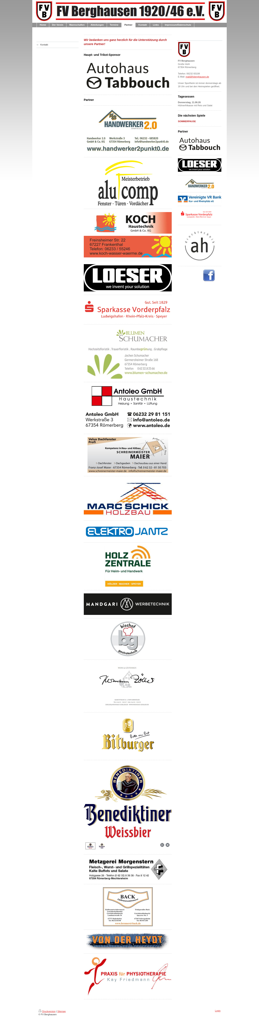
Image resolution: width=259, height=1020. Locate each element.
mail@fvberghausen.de (197, 76)
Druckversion (46, 1011)
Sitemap (61, 1011)
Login (218, 1010)
